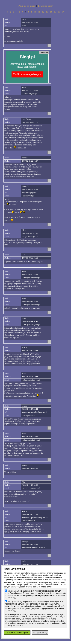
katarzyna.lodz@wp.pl (31, 278)
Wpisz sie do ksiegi (26, 6)
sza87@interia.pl (29, 415)
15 (55, 12)
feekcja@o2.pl (28, 196)
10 (35, 12)
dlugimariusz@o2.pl (30, 236)
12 (43, 12)
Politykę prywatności (45, 595)
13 (47, 12)
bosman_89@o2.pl (30, 94)
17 (63, 12)
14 (51, 12)
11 (39, 12)
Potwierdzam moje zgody (17, 632)
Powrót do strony (45, 6)
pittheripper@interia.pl (31, 488)
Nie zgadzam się (40, 632)
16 (59, 12)
